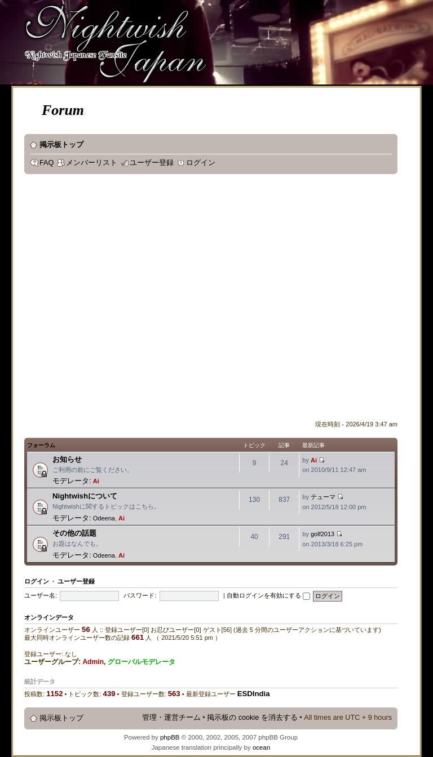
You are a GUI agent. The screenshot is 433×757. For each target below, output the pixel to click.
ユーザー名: (40, 595)
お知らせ (67, 459)
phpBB (170, 737)
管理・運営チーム (171, 718)
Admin (93, 662)
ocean (261, 747)
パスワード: (139, 595)
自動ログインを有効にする (268, 595)
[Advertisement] (114, 299)
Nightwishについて (84, 496)
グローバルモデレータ (141, 662)
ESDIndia (253, 693)
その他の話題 (74, 533)
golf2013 (322, 534)
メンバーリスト (91, 163)
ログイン (200, 163)
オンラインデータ (49, 617)
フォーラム (41, 445)
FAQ (46, 163)
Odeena (104, 518)
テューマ (323, 496)
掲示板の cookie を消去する (252, 718)
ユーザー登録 (152, 163)
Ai (96, 481)
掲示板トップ (61, 145)
